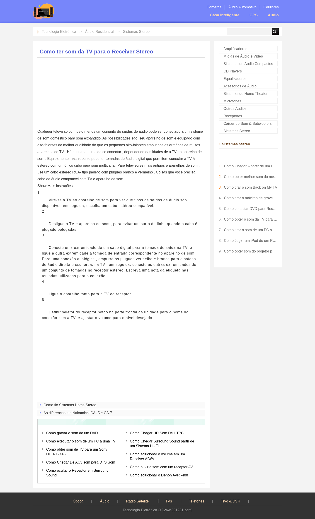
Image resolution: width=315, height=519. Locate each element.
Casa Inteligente (225, 15)
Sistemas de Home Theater (245, 94)
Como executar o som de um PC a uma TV (81, 441)
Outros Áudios (234, 109)
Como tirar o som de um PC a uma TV (251, 230)
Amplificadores (235, 49)
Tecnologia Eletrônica (59, 32)
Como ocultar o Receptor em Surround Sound (77, 473)
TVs (168, 501)
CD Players (232, 71)
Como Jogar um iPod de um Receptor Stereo (251, 241)
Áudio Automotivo (242, 7)
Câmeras (214, 7)
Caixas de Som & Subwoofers (247, 123)
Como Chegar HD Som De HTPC (157, 433)
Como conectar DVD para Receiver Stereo (251, 209)
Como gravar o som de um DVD (72, 433)
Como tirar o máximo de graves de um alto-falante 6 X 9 (251, 198)
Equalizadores (234, 79)
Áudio (273, 15)
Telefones (196, 501)
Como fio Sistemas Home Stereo (70, 405)
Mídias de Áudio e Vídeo (243, 56)
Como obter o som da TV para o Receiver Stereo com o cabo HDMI (251, 219)
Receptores (232, 116)
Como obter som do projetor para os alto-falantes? (251, 251)
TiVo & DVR (230, 501)
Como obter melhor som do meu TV (251, 177)
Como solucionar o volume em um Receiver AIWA (157, 456)
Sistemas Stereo (136, 32)
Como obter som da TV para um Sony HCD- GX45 (76, 451)
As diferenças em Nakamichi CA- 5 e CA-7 (78, 413)
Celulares (271, 7)
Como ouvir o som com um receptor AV (161, 467)
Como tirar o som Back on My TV (250, 187)
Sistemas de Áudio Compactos (248, 64)
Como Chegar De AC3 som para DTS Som (80, 462)
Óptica (78, 501)
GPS (254, 15)
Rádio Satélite (137, 501)
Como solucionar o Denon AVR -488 (159, 475)
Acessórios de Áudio (240, 86)
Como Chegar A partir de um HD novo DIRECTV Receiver (251, 166)
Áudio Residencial (99, 32)
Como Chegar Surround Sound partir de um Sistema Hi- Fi (162, 443)
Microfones (232, 101)
